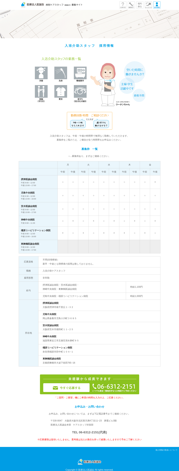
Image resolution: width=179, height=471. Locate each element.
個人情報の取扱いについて (166, 450)
